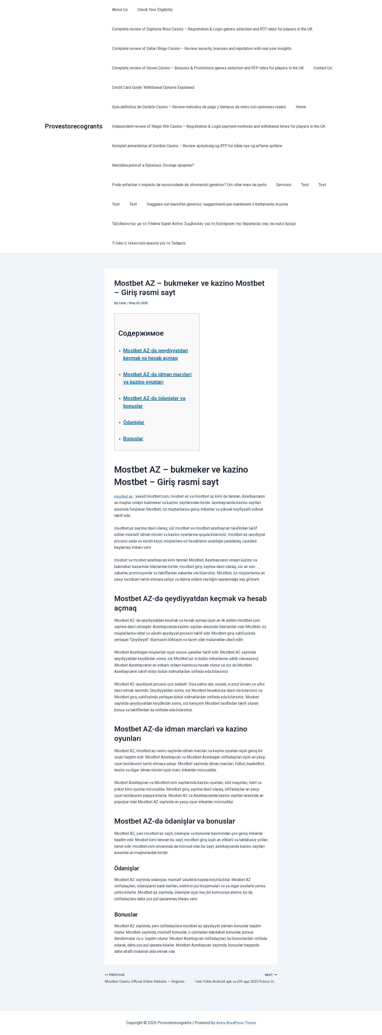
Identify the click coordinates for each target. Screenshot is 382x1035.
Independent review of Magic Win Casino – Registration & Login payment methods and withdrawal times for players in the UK (217, 126)
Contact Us (320, 68)
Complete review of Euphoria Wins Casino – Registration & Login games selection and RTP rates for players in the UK (211, 29)
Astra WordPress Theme (236, 1022)
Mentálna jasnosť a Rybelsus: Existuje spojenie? (152, 165)
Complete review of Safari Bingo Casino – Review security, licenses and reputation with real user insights (200, 48)
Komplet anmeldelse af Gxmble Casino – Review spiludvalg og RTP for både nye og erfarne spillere (196, 146)
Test (300, 184)
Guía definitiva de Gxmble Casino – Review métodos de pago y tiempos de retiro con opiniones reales (198, 107)
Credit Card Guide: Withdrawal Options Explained (152, 87)
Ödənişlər (135, 429)
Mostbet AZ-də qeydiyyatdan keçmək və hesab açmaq (155, 358)
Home (298, 107)
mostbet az (124, 504)
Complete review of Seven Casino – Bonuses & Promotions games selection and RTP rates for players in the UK (207, 68)
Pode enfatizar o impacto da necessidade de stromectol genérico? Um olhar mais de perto (188, 184)
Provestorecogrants (73, 126)
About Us (119, 9)
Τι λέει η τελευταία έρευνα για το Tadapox (148, 243)
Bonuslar (135, 445)
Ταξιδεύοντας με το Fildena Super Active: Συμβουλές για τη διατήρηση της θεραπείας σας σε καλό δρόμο (203, 223)
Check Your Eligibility (152, 9)
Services (280, 184)
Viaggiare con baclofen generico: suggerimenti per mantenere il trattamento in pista (212, 204)
